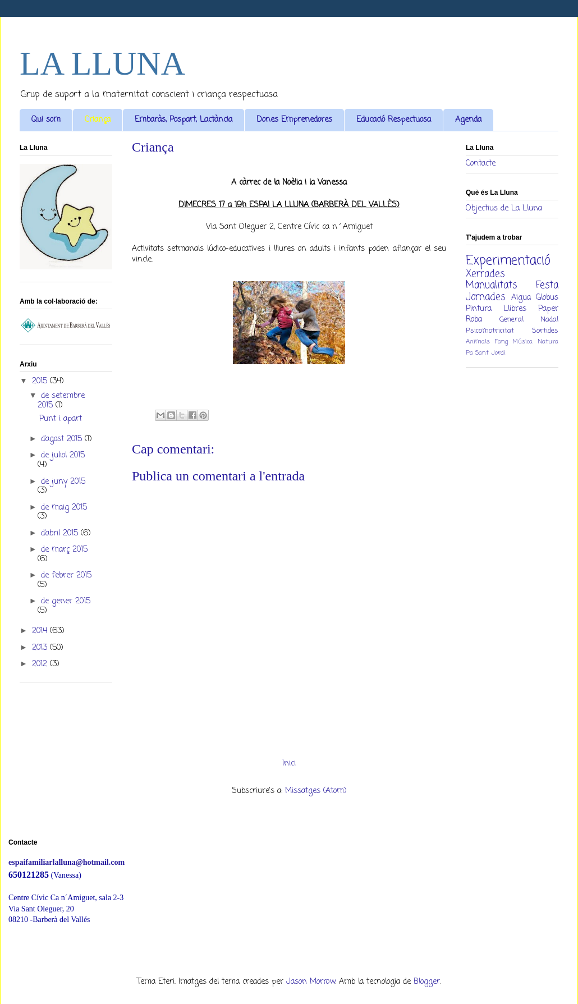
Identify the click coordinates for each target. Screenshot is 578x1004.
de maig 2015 (64, 508)
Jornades (485, 297)
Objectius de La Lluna (504, 208)
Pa (469, 352)
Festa (547, 285)
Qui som (46, 120)
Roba (474, 320)
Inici (289, 763)
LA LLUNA (102, 63)
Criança (98, 120)
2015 (41, 381)
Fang (501, 341)
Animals (478, 341)
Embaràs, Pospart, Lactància (183, 120)
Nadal (549, 319)
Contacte (481, 163)
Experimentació (508, 261)
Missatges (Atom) (316, 791)
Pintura (479, 309)
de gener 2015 (65, 601)
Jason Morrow (310, 982)
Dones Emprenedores (294, 120)
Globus (547, 298)
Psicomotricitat (490, 331)
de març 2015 (64, 550)
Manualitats (491, 285)
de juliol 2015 (63, 455)
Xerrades (485, 274)
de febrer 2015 (66, 575)
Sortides (545, 331)
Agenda (468, 120)
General (511, 319)
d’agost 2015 (63, 439)
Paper (548, 309)
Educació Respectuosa (393, 120)
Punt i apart (60, 419)
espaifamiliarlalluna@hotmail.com (66, 862)
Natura (548, 341)
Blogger (427, 982)
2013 (41, 648)
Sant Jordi (490, 352)
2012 (41, 664)
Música (522, 341)
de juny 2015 (63, 482)
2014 (41, 631)
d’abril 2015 (61, 533)
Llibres (514, 309)
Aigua (521, 298)
